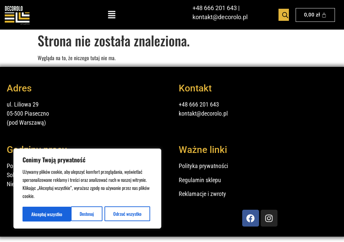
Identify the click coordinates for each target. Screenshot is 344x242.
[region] (87, 189)
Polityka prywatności (203, 165)
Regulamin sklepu (200, 180)
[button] (112, 15)
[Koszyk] (315, 15)
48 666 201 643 (216, 7)
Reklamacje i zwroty (202, 193)
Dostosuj (38, 213)
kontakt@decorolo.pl (220, 17)
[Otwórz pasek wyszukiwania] (285, 14)
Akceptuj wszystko (128, 213)
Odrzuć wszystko (78, 213)
